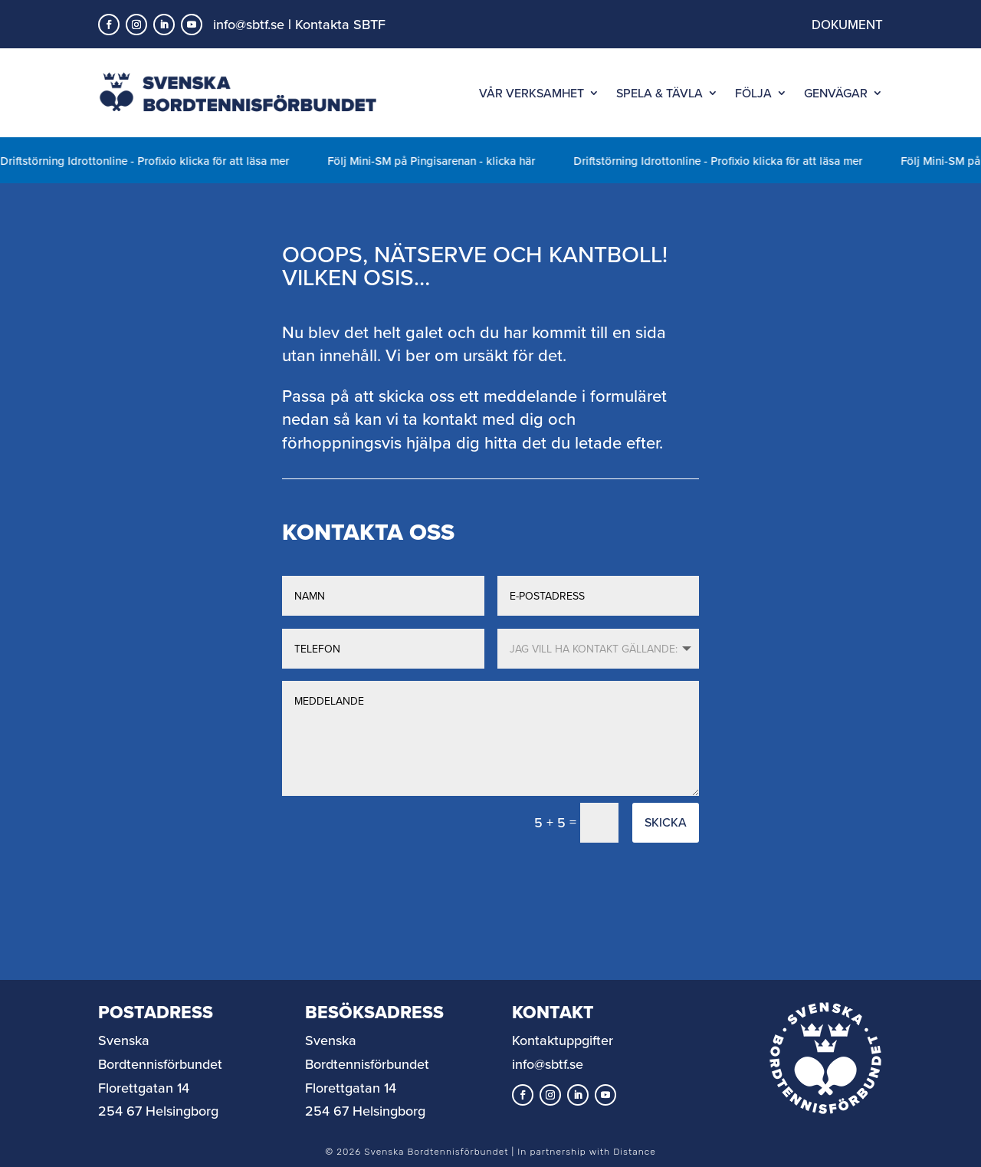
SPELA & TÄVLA (659, 92)
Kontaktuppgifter (562, 1040)
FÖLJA (753, 92)
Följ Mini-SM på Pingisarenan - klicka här (449, 161)
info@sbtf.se (248, 24)
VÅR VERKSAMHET (531, 92)
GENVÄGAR (836, 92)
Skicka (666, 822)
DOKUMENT (847, 24)
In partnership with (586, 1151)
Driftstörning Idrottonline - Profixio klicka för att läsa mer (162, 161)
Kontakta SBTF (340, 24)
